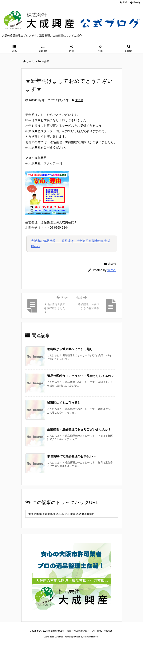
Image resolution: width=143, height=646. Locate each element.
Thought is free (91, 637)
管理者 (111, 270)
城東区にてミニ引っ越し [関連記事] (64, 402)
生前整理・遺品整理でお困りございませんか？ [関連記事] (79, 429)
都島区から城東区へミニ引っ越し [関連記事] (70, 349)
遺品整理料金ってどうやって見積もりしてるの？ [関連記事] (80, 375)
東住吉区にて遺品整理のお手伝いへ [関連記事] (71, 456)
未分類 (79, 100)
